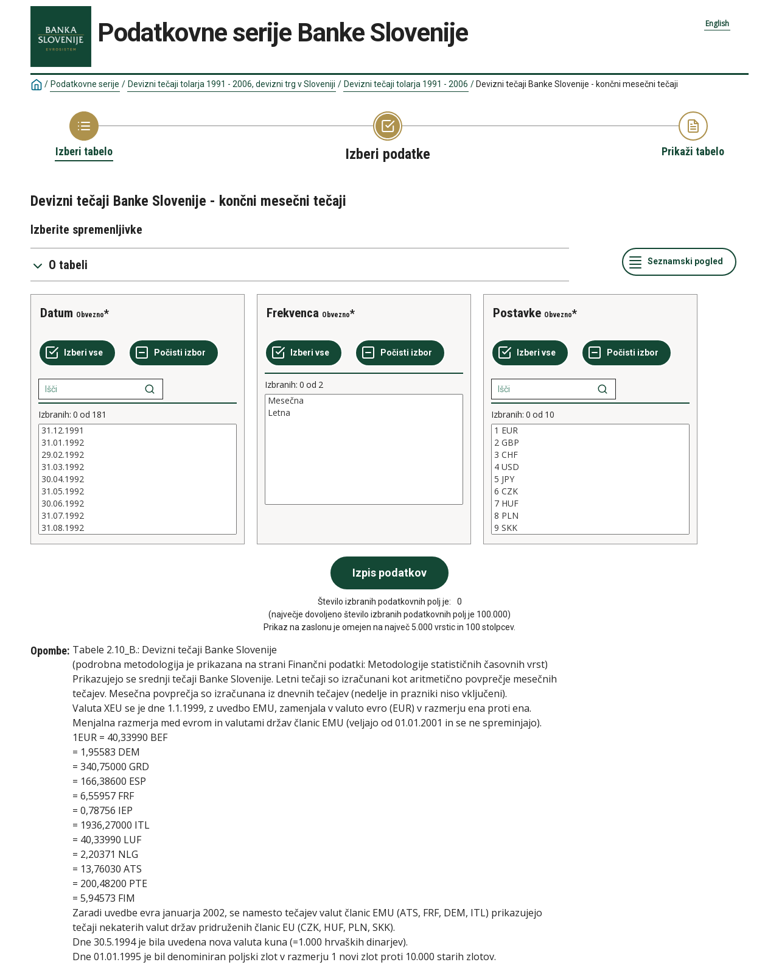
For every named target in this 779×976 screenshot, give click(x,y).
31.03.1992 (137, 467)
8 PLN (590, 516)
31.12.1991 (137, 430)
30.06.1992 (137, 503)
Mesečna (364, 401)
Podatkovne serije (85, 84)
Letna (364, 413)
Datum (56, 313)
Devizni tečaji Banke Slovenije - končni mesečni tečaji (577, 84)
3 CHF (590, 455)
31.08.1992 (137, 528)
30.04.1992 (137, 479)
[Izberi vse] (77, 353)
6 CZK (590, 491)
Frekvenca (293, 313)
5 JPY (590, 479)
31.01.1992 (137, 443)
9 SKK (590, 528)
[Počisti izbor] (173, 353)
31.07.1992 (137, 516)
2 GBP (590, 443)
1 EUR (590, 430)
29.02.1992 (137, 455)
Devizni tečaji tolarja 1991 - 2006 (406, 84)
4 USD (590, 467)
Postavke (517, 313)
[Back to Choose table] (84, 135)
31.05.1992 (137, 491)
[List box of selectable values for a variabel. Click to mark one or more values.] (137, 479)
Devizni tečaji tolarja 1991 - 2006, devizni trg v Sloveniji (231, 84)
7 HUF (590, 503)
